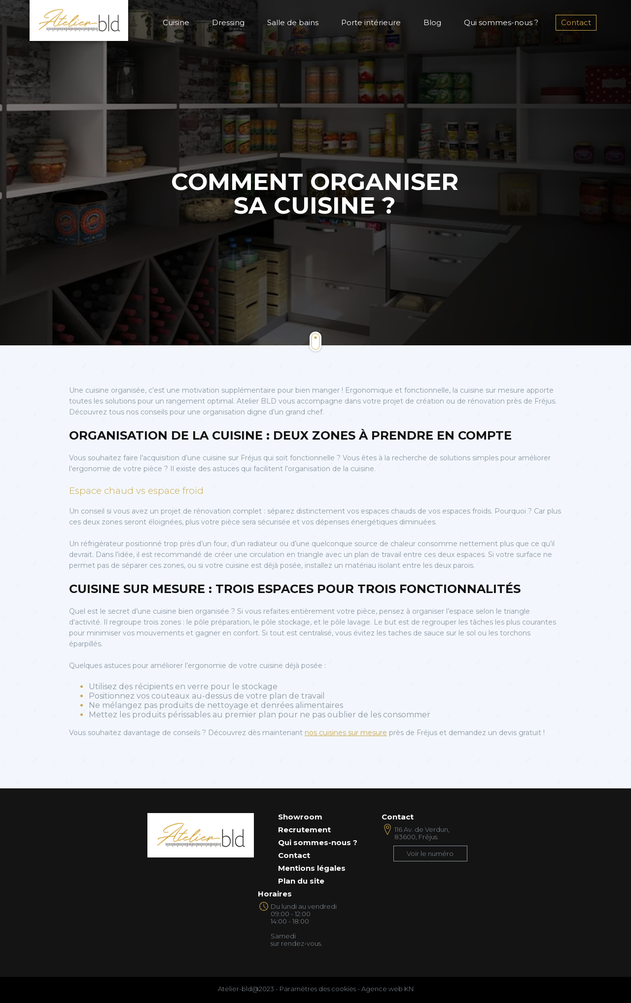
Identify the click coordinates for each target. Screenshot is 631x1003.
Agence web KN (387, 989)
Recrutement (304, 830)
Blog (432, 22)
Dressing (228, 22)
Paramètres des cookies (318, 989)
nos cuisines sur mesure (346, 732)
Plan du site (301, 881)
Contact (576, 22)
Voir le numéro (430, 853)
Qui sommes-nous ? (501, 22)
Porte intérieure (371, 22)
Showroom (300, 817)
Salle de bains (292, 22)
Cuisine (176, 22)
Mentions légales (312, 868)
